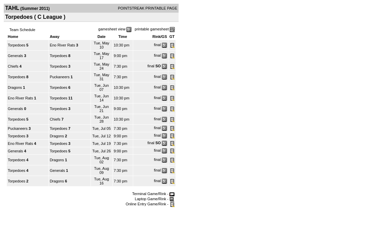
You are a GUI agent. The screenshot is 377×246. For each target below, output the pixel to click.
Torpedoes (16, 45)
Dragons (15, 87)
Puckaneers (60, 77)
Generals (15, 56)
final (157, 45)
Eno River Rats (62, 45)
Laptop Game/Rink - (155, 199)
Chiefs (13, 66)
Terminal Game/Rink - (153, 194)
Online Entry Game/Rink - (150, 204)
